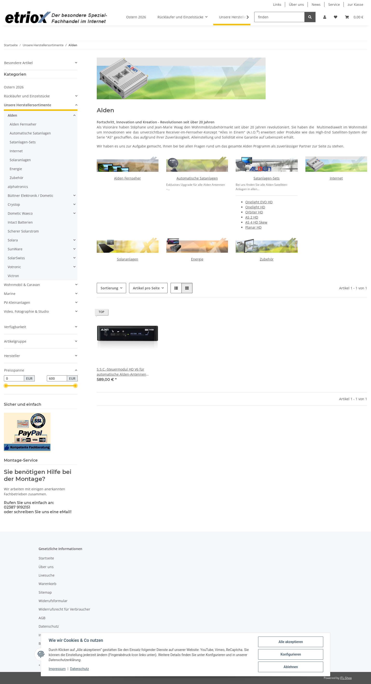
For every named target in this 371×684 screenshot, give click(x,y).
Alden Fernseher (127, 178)
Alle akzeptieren (290, 642)
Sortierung (109, 288)
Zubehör (267, 259)
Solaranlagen (127, 259)
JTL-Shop (346, 678)
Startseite (46, 558)
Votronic (14, 267)
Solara (13, 240)
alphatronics (18, 186)
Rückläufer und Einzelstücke (27, 96)
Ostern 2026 (14, 87)
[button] (324, 17)
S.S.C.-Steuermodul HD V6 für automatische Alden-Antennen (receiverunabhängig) (121, 372)
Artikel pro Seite (146, 288)
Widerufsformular (53, 600)
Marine (9, 293)
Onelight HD (255, 207)
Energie (197, 259)
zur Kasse (355, 4)
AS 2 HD (251, 217)
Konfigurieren (290, 654)
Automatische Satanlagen (197, 178)
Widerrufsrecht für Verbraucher (64, 609)
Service (334, 4)
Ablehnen (290, 667)
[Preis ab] (14, 378)
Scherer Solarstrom (23, 231)
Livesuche (47, 575)
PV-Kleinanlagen (17, 302)
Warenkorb (47, 583)
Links (277, 4)
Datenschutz (79, 669)
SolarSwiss (16, 258)
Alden (12, 115)
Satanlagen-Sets (267, 178)
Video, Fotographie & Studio (26, 311)
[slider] (6, 386)
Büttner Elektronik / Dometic (30, 195)
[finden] (279, 17)
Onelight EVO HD (259, 202)
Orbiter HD (254, 212)
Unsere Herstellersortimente (27, 105)
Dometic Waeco (20, 213)
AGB (42, 618)
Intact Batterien (20, 222)
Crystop (14, 204)
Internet (336, 178)
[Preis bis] (57, 378)
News (316, 4)
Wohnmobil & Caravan (22, 284)
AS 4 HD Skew (256, 222)
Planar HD (253, 227)
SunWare (15, 249)
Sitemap (45, 592)
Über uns (296, 4)
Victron (13, 275)
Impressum (57, 669)
